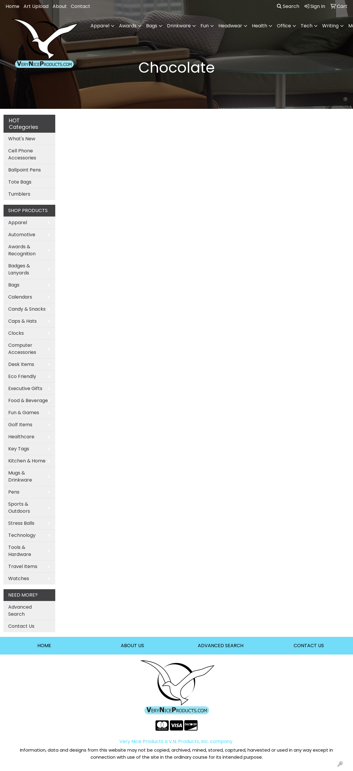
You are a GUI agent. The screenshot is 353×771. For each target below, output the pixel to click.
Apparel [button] (100, 25)
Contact (80, 6)
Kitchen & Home (27, 460)
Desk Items (21, 364)
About (60, 6)
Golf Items (20, 424)
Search (288, 6)
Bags (13, 285)
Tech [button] (306, 25)
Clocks (16, 333)
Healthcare (21, 436)
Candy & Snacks (27, 309)
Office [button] (284, 25)
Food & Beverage (28, 400)
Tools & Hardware (19, 551)
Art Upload (36, 6)
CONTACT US (309, 645)
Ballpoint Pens (24, 169)
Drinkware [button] (179, 25)
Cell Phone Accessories (22, 154)
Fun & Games (23, 412)
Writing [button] (330, 25)
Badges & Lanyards (19, 269)
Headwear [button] (230, 25)
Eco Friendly (22, 376)
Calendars (20, 297)
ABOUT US (132, 645)
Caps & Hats (22, 321)
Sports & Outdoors (19, 507)
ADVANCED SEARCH (220, 645)
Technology (22, 535)
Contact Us (21, 626)
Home (12, 6)
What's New (21, 138)
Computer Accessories (22, 349)
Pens (13, 492)
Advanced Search (20, 610)
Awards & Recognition (22, 250)
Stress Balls (21, 523)
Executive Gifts (25, 388)
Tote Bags (19, 182)
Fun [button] (204, 25)
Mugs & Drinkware (20, 476)
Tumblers (19, 194)
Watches (18, 578)
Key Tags (18, 448)
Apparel (17, 222)
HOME (44, 645)
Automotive (21, 234)
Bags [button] (151, 25)
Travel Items (22, 566)
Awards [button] (127, 25)
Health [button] (259, 25)
